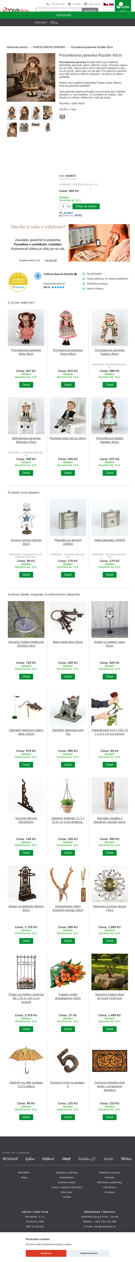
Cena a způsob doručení (66, 1187)
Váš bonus (94, 4)
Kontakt (76, 4)
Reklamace (67, 1177)
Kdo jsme (67, 1192)
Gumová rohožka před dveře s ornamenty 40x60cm (110, 1086)
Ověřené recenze (109, 1172)
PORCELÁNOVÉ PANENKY (49, 47)
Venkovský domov (17, 47)
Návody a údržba (67, 1172)
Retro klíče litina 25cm (68, 642)
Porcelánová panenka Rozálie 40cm (92, 47)
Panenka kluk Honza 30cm (68, 438)
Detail (26, 384)
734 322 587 (57, 4)
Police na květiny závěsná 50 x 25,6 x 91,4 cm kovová (26, 998)
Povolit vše (46, 1253)
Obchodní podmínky (109, 1182)
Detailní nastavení (88, 1253)
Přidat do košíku (86, 206)
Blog (24, 1177)
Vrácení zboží (67, 1182)
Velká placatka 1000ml (109, 540)
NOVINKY (24, 1172)
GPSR (67, 1197)
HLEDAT (90, 11)
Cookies (109, 1192)
